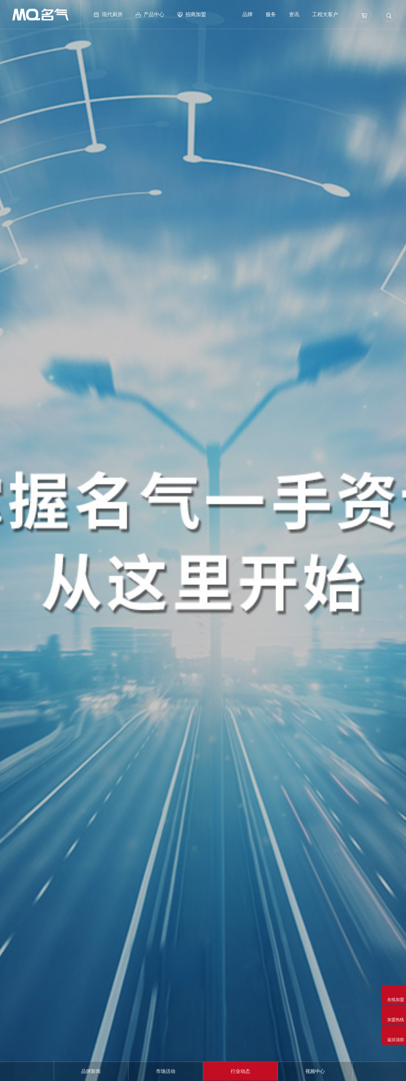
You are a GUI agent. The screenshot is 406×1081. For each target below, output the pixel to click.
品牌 (247, 14)
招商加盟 (195, 14)
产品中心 (154, 14)
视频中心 (315, 1071)
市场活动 (165, 1071)
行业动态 (240, 1071)
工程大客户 (325, 14)
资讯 (294, 14)
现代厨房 (112, 14)
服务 (271, 14)
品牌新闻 (91, 1071)
